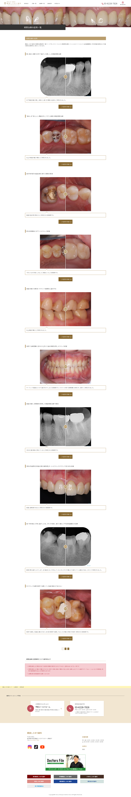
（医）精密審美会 (39, 786)
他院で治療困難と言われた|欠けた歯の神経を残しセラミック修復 (46, 346)
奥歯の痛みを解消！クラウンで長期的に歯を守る (41, 289)
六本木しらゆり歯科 (92, 776)
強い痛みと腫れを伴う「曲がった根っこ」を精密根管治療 (43, 54)
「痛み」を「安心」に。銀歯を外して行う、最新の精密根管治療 (44, 116)
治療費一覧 (42, 3)
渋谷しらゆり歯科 (39, 781)
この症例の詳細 (65, 107)
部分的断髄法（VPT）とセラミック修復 (38, 231)
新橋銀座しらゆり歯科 (65, 776)
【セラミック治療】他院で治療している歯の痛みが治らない (44, 586)
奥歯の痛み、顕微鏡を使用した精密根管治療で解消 (42, 404)
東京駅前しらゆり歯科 (39, 776)
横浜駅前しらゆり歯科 (65, 781)
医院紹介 (26, 3)
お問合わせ (57, 3)
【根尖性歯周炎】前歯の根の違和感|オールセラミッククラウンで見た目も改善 (50, 466)
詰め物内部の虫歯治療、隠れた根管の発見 (39, 174)
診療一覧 (34, 3)
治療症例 (49, 3)
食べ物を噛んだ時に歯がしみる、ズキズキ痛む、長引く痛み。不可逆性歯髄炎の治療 (52, 524)
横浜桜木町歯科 (92, 781)
